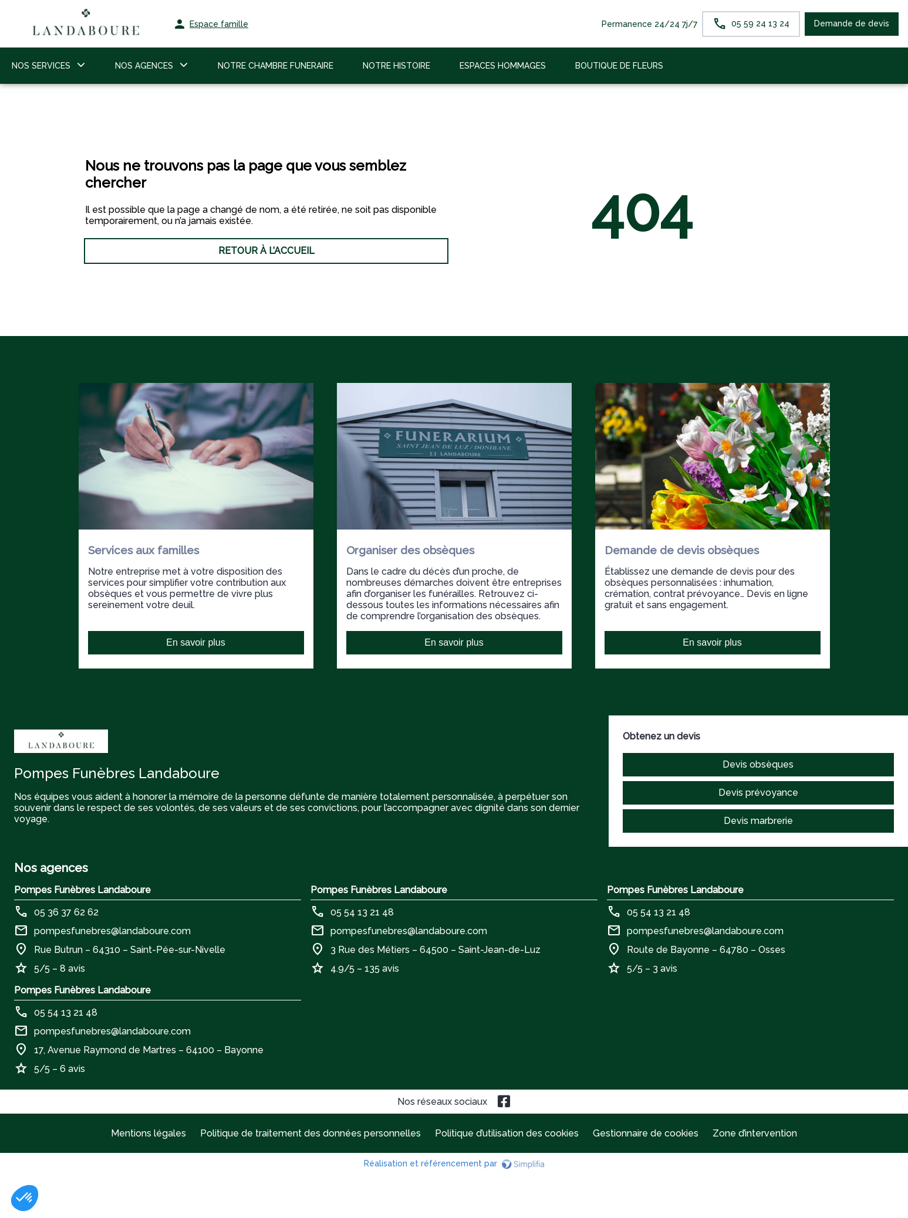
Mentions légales (148, 1133)
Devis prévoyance (758, 792)
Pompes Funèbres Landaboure (82, 889)
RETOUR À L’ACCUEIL (266, 250)
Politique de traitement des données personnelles (310, 1133)
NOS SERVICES (41, 65)
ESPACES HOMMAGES (503, 65)
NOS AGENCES (144, 65)
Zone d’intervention (755, 1133)
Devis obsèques (758, 764)
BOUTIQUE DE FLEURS (619, 65)
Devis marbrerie (758, 820)
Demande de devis (851, 23)
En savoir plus (195, 642)
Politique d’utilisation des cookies (507, 1133)
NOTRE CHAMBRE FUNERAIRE (275, 65)
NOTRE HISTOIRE (396, 65)
